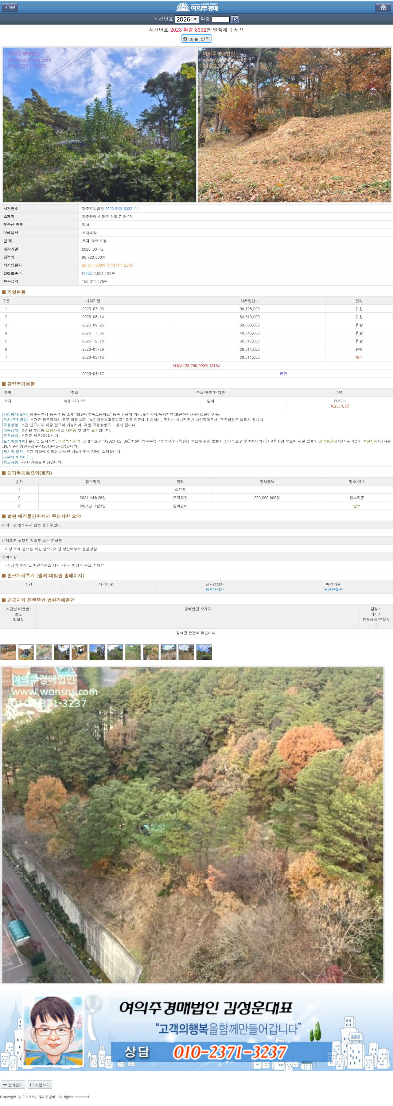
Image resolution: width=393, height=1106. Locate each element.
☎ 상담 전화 (196, 38)
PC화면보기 (40, 1084)
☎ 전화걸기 (13, 1084)
